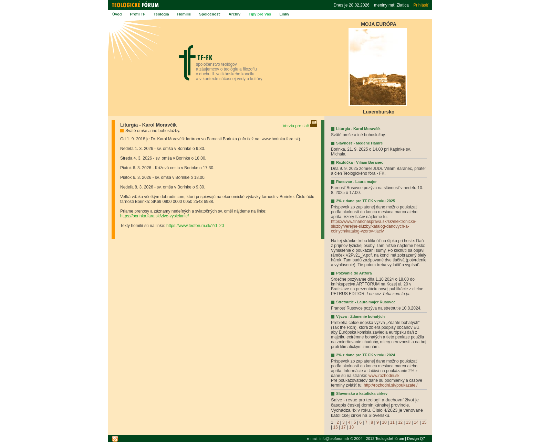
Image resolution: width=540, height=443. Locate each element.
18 (351, 427)
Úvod (117, 14)
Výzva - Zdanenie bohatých (360, 316)
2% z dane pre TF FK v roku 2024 (365, 355)
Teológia (161, 14)
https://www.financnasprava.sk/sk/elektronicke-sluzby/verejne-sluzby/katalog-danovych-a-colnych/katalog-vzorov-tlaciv (373, 226)
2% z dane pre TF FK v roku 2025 (365, 201)
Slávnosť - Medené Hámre (359, 143)
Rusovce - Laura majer (356, 182)
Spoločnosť (209, 14)
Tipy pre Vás (260, 14)
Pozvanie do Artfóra (354, 273)
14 (416, 422)
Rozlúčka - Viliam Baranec (359, 162)
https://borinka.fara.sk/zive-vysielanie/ (154, 216)
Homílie (184, 14)
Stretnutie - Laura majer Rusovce (365, 302)
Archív (234, 14)
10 (384, 422)
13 (408, 422)
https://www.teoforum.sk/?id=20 (195, 225)
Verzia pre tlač (300, 125)
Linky (284, 14)
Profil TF (138, 14)
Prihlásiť (420, 5)
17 (343, 427)
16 (335, 427)
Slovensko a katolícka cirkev (361, 393)
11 (392, 422)
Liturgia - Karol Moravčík (358, 129)
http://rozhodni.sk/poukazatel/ (390, 385)
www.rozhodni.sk (383, 375)
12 (400, 422)
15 (424, 422)
